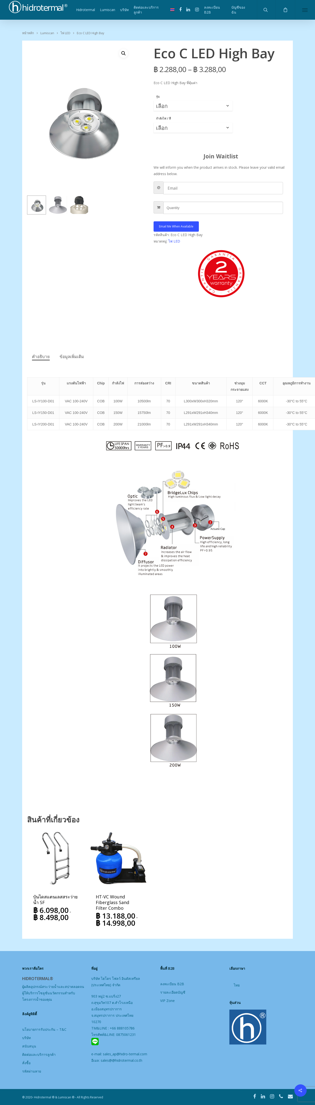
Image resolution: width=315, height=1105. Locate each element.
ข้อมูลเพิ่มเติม (72, 356)
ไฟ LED (65, 33)
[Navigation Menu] (305, 10)
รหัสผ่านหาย (31, 1071)
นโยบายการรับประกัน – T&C (44, 1029)
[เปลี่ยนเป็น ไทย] (236, 985)
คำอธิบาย (41, 356)
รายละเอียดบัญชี (172, 992)
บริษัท (124, 9)
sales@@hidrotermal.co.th (121, 1060)
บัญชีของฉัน (238, 10)
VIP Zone (167, 1000)
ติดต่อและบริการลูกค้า (146, 10)
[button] (123, 53)
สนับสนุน (29, 1046)
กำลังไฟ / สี (163, 118)
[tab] (41, 356)
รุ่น (157, 96)
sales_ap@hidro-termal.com (125, 1054)
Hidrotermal (85, 9)
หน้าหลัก (28, 33)
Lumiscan (107, 9)
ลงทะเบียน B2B (212, 10)
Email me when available (176, 226)
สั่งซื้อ (26, 1062)
